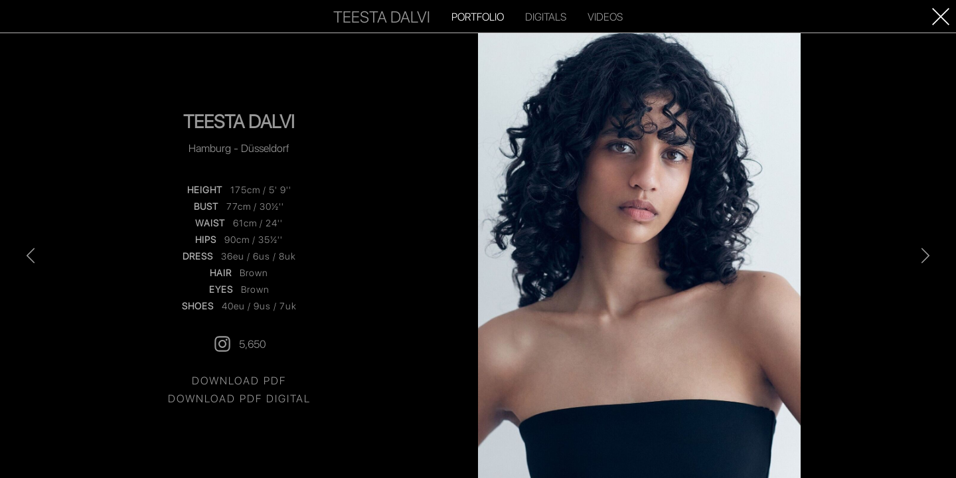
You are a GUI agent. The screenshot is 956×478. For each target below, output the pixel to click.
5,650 (239, 344)
